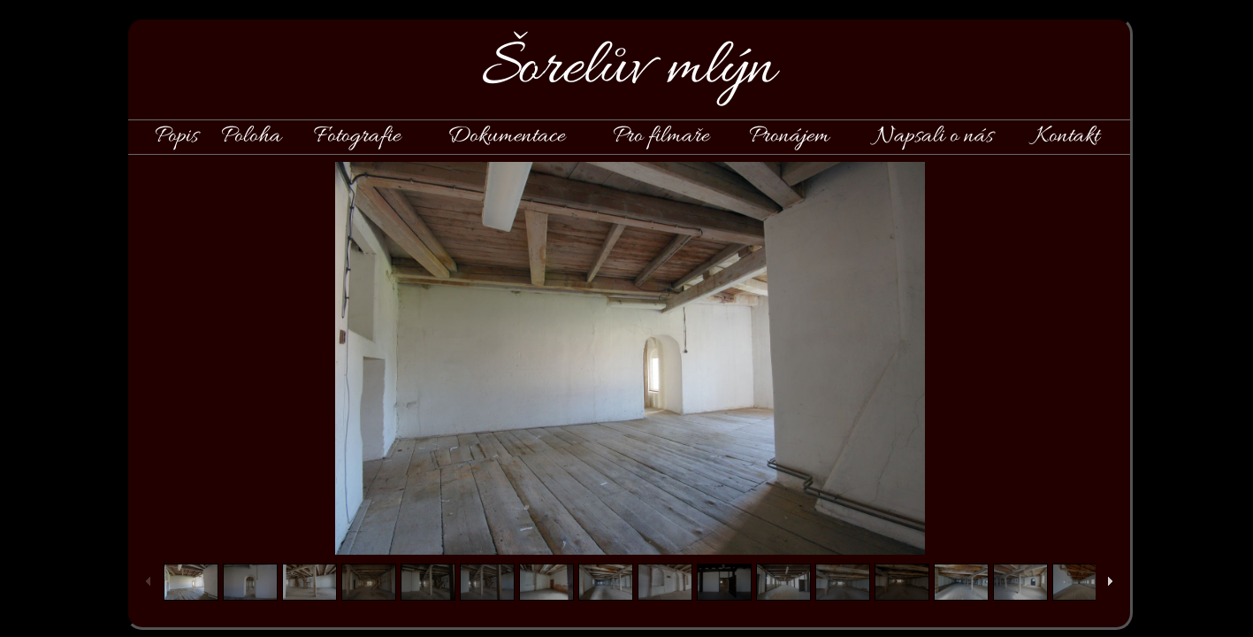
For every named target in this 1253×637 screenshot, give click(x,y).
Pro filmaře (661, 136)
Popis (176, 136)
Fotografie (357, 136)
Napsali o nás (934, 136)
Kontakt (1067, 136)
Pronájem (789, 136)
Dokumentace (506, 136)
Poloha (251, 136)
